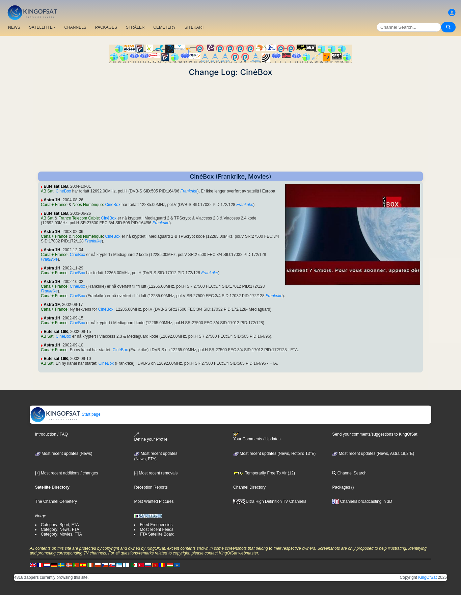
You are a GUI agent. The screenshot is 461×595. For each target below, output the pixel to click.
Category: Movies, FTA (61, 534)
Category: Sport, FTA (60, 524)
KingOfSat (427, 577)
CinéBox (63, 191)
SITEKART (194, 27)
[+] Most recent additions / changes (66, 473)
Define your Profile (150, 437)
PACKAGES (106, 27)
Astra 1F (52, 304)
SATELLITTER (42, 27)
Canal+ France (54, 204)
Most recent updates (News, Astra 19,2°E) (373, 453)
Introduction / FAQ (51, 434)
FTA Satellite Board (157, 534)
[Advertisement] (230, 124)
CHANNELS (75, 27)
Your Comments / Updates (256, 436)
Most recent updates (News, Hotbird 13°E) (274, 453)
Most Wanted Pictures (153, 501)
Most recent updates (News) (63, 453)
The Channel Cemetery (56, 501)
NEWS (14, 27)
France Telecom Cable (78, 218)
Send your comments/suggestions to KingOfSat (374, 434)
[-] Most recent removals (156, 473)
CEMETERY (164, 27)
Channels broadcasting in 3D (362, 501)
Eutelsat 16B (56, 186)
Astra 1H (52, 200)
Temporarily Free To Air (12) (264, 473)
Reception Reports (150, 487)
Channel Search (349, 473)
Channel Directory (249, 487)
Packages (341, 487)
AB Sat (47, 191)
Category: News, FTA (60, 529)
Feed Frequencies (156, 524)
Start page (65, 414)
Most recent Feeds (156, 529)
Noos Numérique (88, 204)
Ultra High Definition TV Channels (269, 501)
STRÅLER (135, 27)
